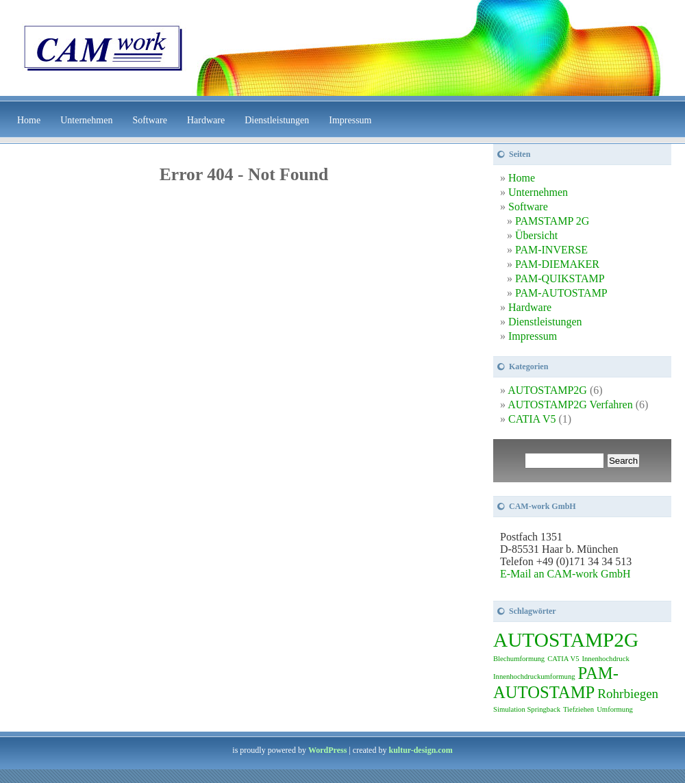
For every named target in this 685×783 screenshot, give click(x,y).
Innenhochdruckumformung (534, 676)
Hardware (206, 120)
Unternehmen (86, 120)
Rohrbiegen (627, 693)
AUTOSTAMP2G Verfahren (570, 404)
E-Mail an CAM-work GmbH (565, 574)
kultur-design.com (420, 750)
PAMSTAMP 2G (552, 221)
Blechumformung (519, 658)
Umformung (615, 709)
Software (149, 120)
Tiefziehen (578, 709)
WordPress (327, 750)
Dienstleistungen (277, 120)
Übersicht (536, 235)
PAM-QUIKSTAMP (560, 278)
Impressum (350, 120)
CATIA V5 (532, 419)
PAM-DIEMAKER (557, 264)
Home (28, 120)
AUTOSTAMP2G (547, 390)
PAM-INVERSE (551, 250)
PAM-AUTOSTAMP (561, 293)
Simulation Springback (526, 709)
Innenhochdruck (605, 658)
